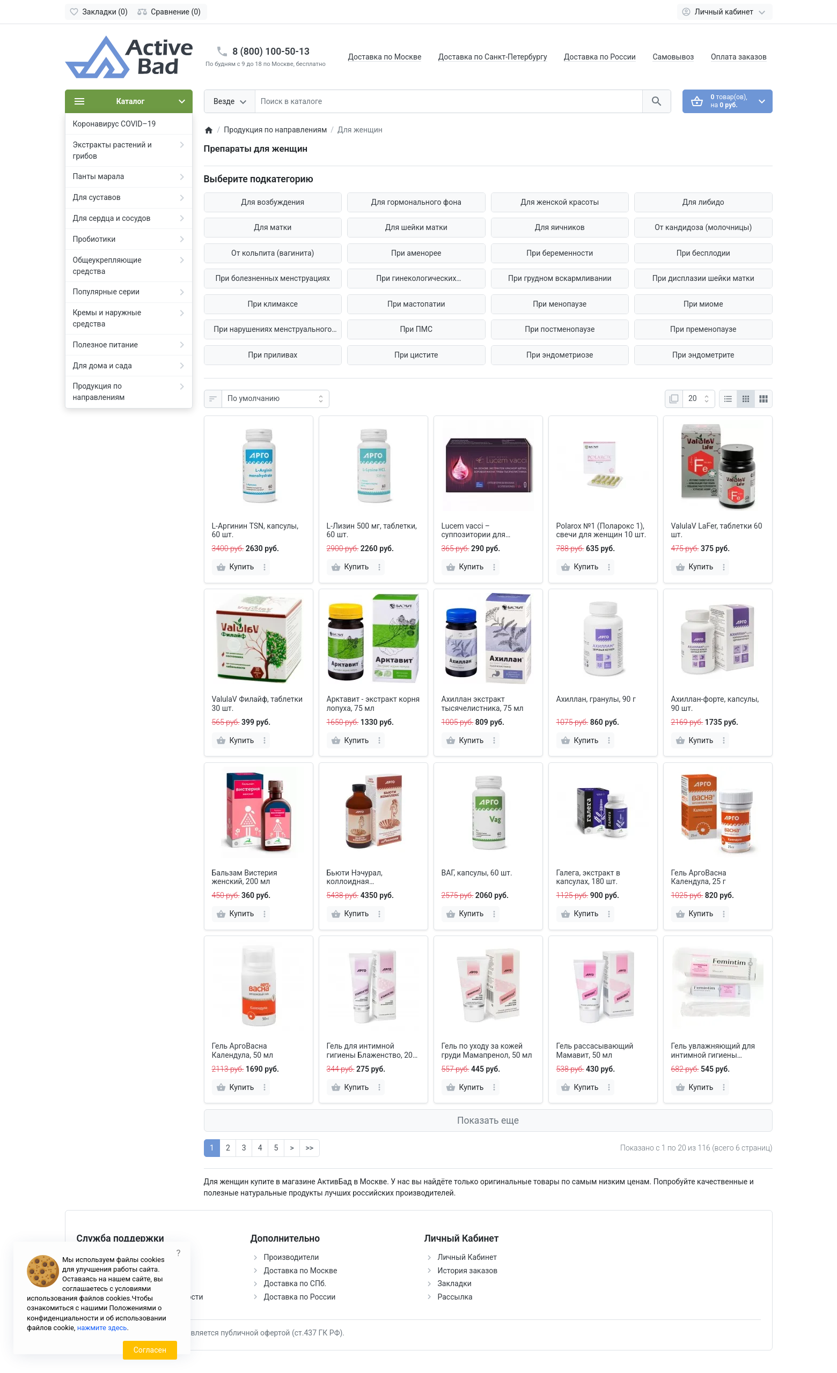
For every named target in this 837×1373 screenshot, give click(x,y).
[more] (264, 567)
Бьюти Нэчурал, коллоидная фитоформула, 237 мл (365, 878)
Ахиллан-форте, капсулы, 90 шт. (715, 704)
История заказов (468, 1270)
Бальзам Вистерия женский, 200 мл (244, 877)
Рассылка (455, 1297)
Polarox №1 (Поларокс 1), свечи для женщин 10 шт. (601, 530)
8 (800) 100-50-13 (271, 51)
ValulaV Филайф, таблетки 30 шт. (257, 704)
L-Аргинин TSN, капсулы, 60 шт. (255, 530)
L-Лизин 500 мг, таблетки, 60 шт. (372, 530)
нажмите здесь (102, 1328)
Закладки (455, 1283)
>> (309, 1148)
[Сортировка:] (275, 399)
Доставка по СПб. (295, 1283)
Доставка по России (600, 57)
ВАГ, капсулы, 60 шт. (477, 873)
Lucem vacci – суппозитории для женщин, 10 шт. (473, 531)
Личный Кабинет (467, 1257)
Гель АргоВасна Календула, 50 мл (243, 1050)
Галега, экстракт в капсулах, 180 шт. (588, 877)
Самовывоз (673, 57)
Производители (291, 1257)
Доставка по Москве (385, 57)
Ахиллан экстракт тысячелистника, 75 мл (483, 704)
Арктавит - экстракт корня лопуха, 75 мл (373, 704)
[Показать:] (698, 399)
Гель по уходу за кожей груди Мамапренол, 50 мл (487, 1050)
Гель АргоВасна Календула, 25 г (698, 877)
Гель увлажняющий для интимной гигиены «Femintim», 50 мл (713, 1051)
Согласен (150, 1350)
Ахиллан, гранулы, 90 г (596, 699)
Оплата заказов (739, 57)
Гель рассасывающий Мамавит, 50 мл (595, 1050)
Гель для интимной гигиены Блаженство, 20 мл (370, 1051)
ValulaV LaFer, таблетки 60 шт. (716, 530)
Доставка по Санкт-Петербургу (492, 57)
